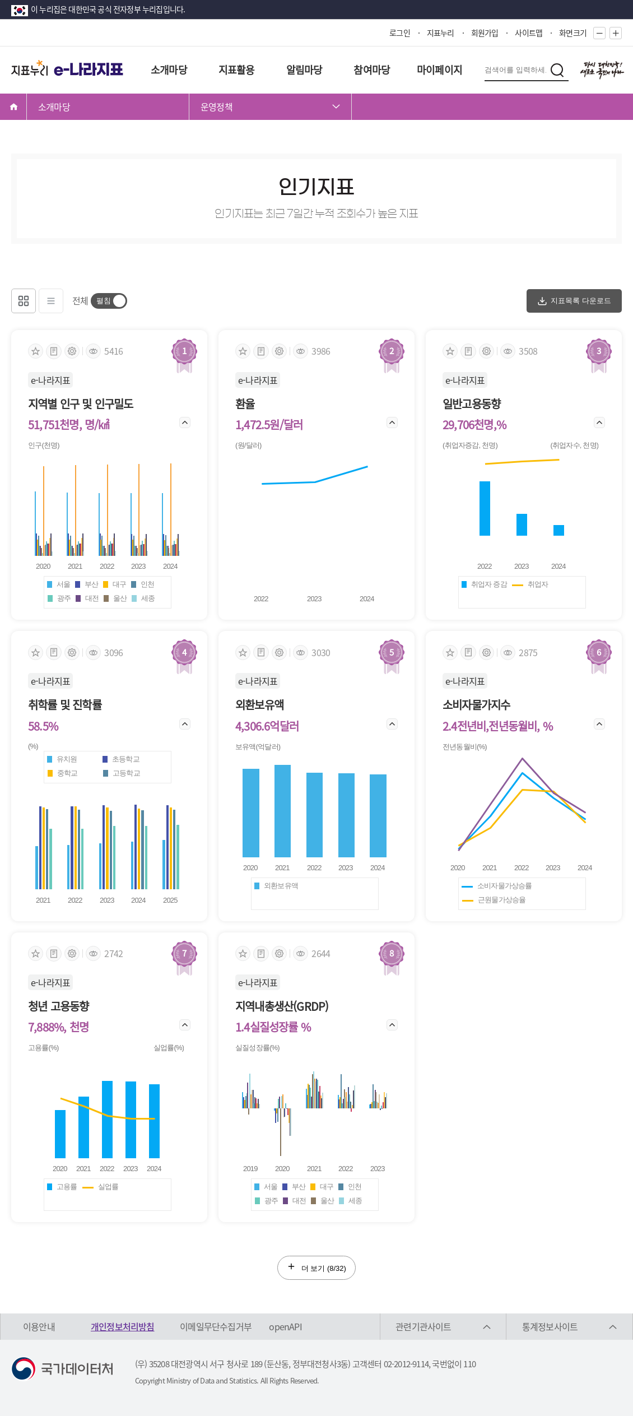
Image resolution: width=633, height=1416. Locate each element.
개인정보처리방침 (123, 1326)
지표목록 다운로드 (574, 301)
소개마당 (169, 69)
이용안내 (39, 1326)
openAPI (285, 1326)
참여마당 (371, 69)
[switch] (109, 301)
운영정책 (216, 106)
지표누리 (440, 32)
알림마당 (304, 69)
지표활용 (236, 69)
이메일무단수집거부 (216, 1326)
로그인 (399, 32)
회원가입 (485, 32)
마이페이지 (439, 69)
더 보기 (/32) (316, 1267)
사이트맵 (528, 32)
